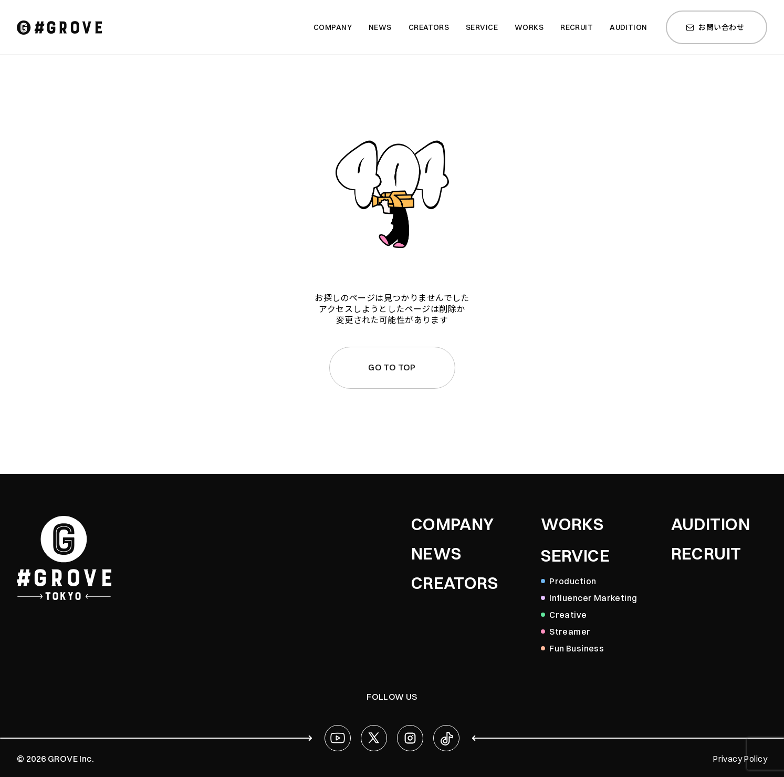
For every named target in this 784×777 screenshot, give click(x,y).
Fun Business (576, 648)
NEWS (436, 553)
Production (572, 581)
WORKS (572, 524)
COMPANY (452, 524)
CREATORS (454, 583)
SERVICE (575, 555)
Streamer (569, 631)
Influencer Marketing (593, 598)
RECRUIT (706, 553)
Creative (568, 614)
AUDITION (710, 524)
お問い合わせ (715, 27)
